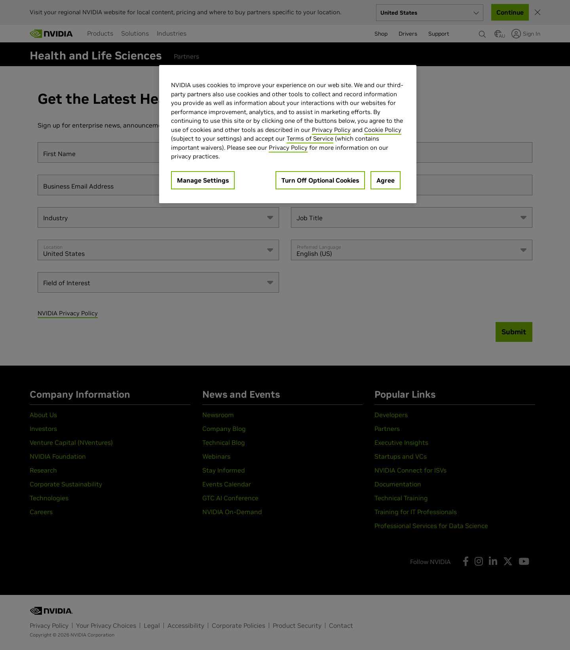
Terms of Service (310, 138)
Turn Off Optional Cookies (320, 180)
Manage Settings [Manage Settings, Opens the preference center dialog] (203, 180)
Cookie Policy (382, 129)
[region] (287, 134)
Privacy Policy (331, 129)
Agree (385, 180)
